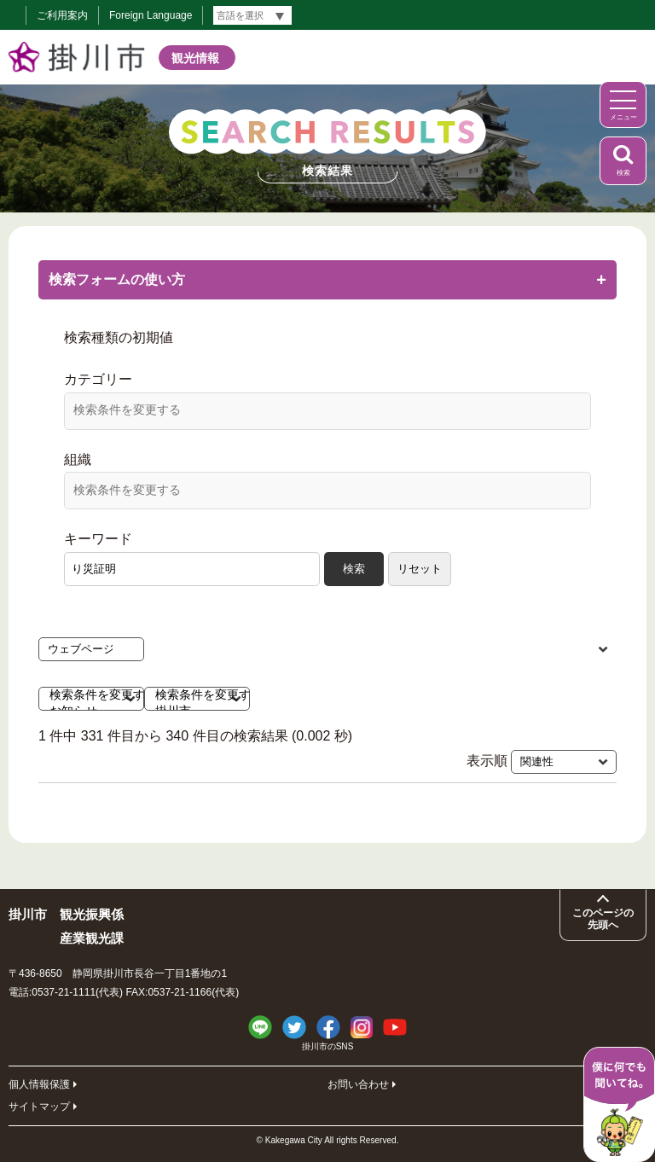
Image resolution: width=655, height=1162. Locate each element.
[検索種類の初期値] (91, 649)
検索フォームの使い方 (327, 279)
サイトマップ (39, 1107)
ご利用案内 (62, 15)
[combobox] (327, 411)
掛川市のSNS (328, 1046)
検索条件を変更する (80, 696)
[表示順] (564, 762)
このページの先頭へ (603, 919)
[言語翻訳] (252, 15)
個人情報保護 (39, 1084)
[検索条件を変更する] (328, 409)
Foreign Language (150, 15)
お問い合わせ (358, 1084)
